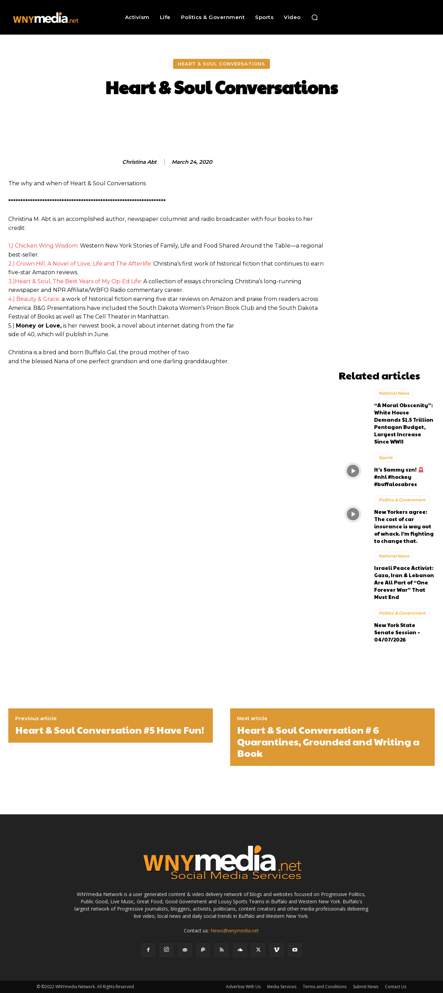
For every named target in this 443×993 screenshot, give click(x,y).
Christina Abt (139, 162)
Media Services (281, 987)
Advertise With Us (243, 987)
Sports (385, 457)
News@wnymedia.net (234, 930)
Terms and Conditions (324, 987)
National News (394, 393)
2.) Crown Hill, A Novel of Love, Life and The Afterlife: (80, 263)
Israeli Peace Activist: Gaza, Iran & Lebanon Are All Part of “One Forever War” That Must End (404, 582)
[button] (315, 17)
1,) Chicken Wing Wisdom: (43, 245)
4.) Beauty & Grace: (34, 299)
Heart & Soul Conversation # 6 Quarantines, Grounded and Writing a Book (328, 741)
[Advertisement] (386, 263)
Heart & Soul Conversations (221, 64)
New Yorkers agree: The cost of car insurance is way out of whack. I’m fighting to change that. (404, 526)
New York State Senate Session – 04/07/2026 (397, 632)
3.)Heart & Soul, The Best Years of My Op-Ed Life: (75, 281)
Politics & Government (402, 499)
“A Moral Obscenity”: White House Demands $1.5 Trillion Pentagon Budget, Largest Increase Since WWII (403, 423)
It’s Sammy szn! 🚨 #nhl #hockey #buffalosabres (399, 476)
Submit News (365, 987)
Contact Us (395, 987)
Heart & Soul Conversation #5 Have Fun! (109, 730)
